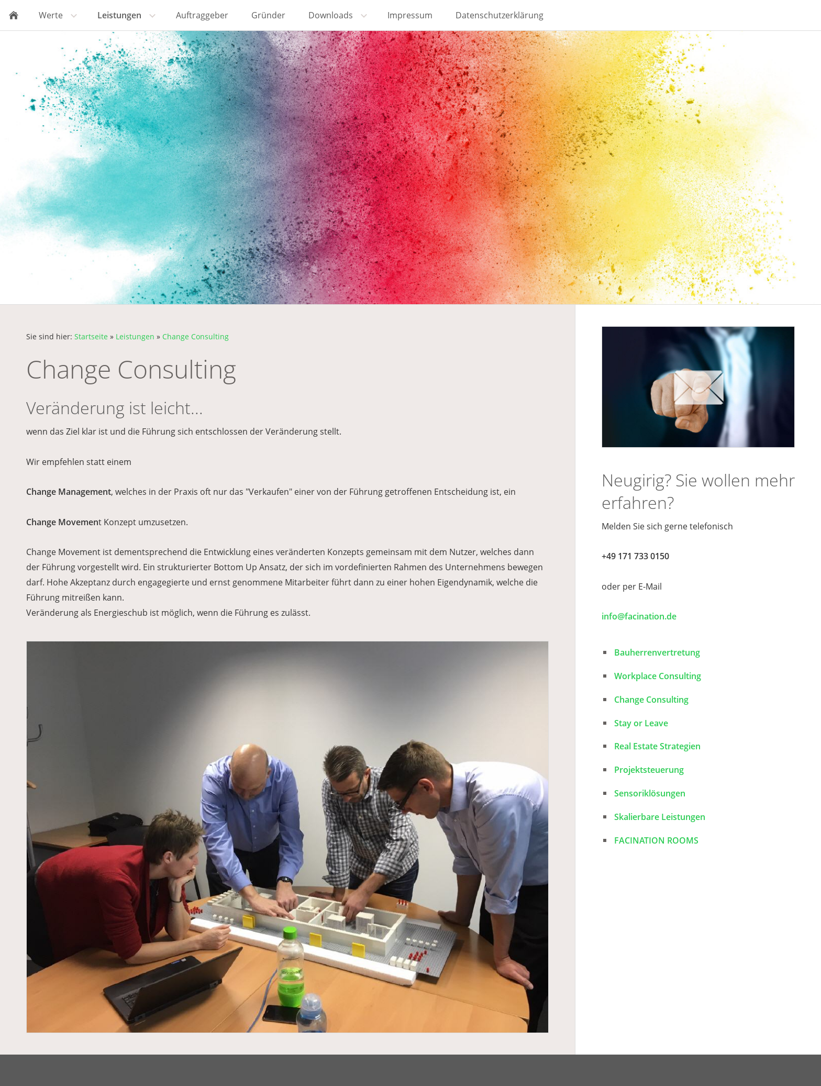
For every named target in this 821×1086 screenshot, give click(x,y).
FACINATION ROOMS (656, 840)
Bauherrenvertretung (657, 652)
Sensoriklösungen (649, 793)
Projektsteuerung (649, 769)
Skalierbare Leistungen (659, 817)
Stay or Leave (641, 723)
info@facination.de (639, 616)
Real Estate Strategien (657, 746)
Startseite (91, 336)
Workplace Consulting (657, 676)
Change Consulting (195, 336)
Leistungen (135, 336)
